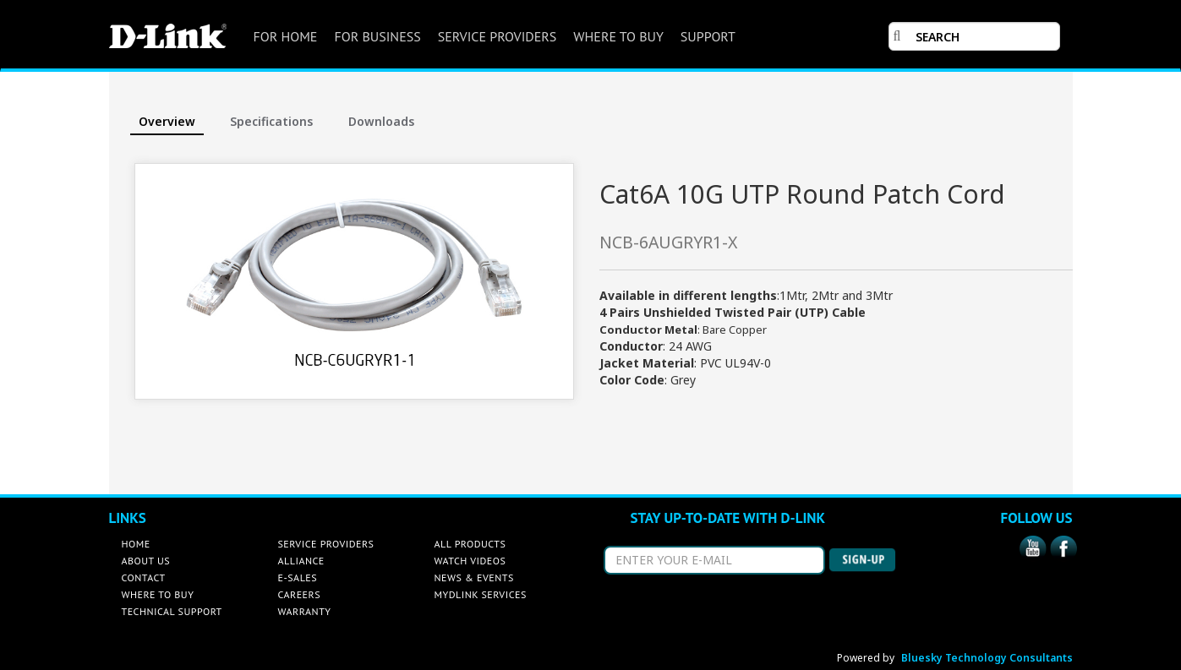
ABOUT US (146, 560)
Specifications (271, 121)
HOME (136, 543)
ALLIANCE (301, 560)
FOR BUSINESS (377, 36)
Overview (167, 121)
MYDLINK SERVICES (481, 594)
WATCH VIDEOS (470, 560)
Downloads (381, 121)
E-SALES (298, 577)
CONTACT (144, 577)
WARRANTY (304, 611)
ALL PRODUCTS (470, 543)
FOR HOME (286, 36)
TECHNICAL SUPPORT (172, 611)
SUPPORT (708, 36)
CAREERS (299, 594)
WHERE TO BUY (618, 36)
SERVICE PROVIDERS (497, 36)
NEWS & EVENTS (474, 577)
